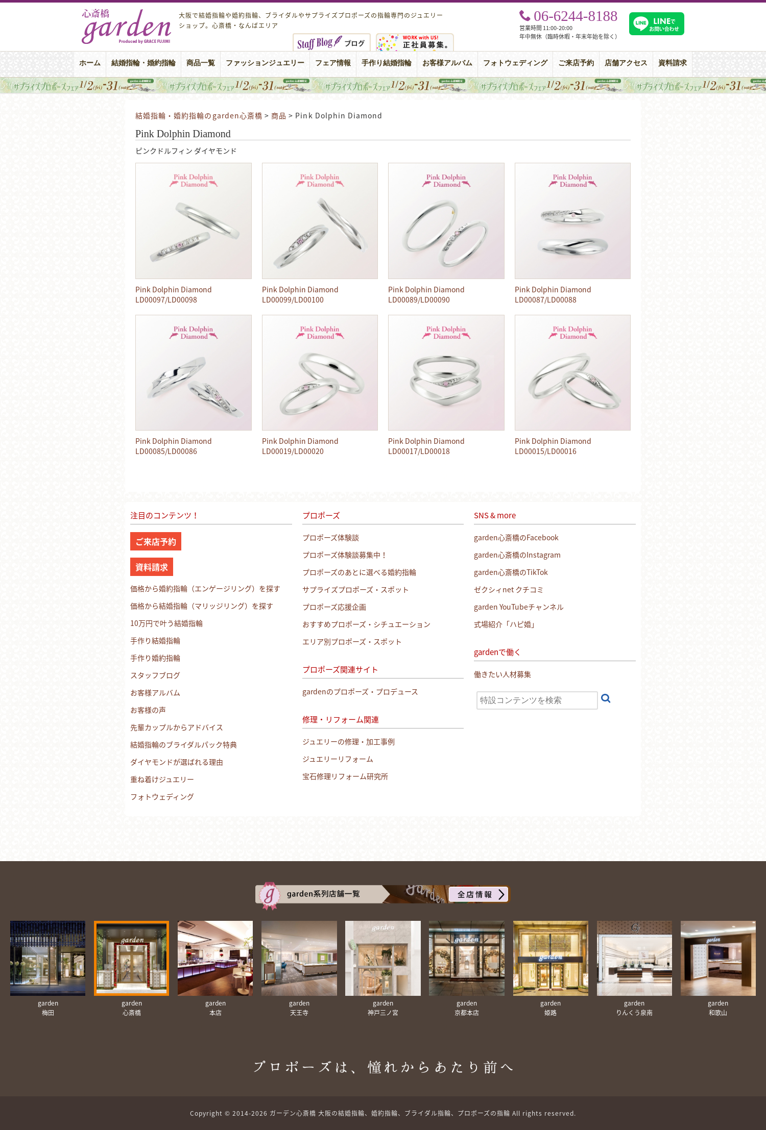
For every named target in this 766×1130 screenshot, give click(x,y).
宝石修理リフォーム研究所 (345, 776)
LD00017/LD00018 (419, 451)
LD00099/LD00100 (293, 299)
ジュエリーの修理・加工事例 (348, 741)
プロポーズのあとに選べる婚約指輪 (359, 572)
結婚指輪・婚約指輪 (143, 63)
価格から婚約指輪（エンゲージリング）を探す (205, 588)
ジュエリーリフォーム (337, 759)
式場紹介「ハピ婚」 (506, 624)
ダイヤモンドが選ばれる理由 (176, 762)
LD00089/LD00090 (419, 299)
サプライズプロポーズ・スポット (355, 589)
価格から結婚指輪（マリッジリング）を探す (201, 605)
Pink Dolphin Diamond (173, 289)
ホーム (90, 63)
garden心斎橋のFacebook (516, 537)
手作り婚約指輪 (155, 657)
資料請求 (672, 63)
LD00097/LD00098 (166, 299)
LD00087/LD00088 (546, 299)
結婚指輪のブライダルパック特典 (183, 744)
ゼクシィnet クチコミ (509, 589)
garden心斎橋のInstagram (517, 554)
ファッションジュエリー (265, 63)
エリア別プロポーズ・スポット (352, 641)
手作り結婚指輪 (387, 63)
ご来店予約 (576, 63)
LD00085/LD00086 (166, 451)
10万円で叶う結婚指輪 (166, 623)
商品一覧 (200, 63)
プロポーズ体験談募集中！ (345, 554)
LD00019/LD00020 (293, 451)
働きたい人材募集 (502, 674)
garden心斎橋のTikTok (511, 572)
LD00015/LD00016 (546, 451)
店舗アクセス (626, 63)
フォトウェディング (515, 63)
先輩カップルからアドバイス (176, 727)
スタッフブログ (155, 675)
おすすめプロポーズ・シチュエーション (366, 624)
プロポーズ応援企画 (334, 606)
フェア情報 (333, 63)
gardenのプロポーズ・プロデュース (360, 691)
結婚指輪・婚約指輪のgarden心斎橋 (198, 115)
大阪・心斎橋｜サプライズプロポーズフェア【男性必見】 (383, 85)
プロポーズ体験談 (330, 537)
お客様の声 (148, 710)
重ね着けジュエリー (162, 779)
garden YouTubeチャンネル (519, 606)
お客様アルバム (447, 63)
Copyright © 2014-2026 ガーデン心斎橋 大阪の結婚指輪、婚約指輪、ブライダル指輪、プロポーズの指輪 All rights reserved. (383, 1113)
